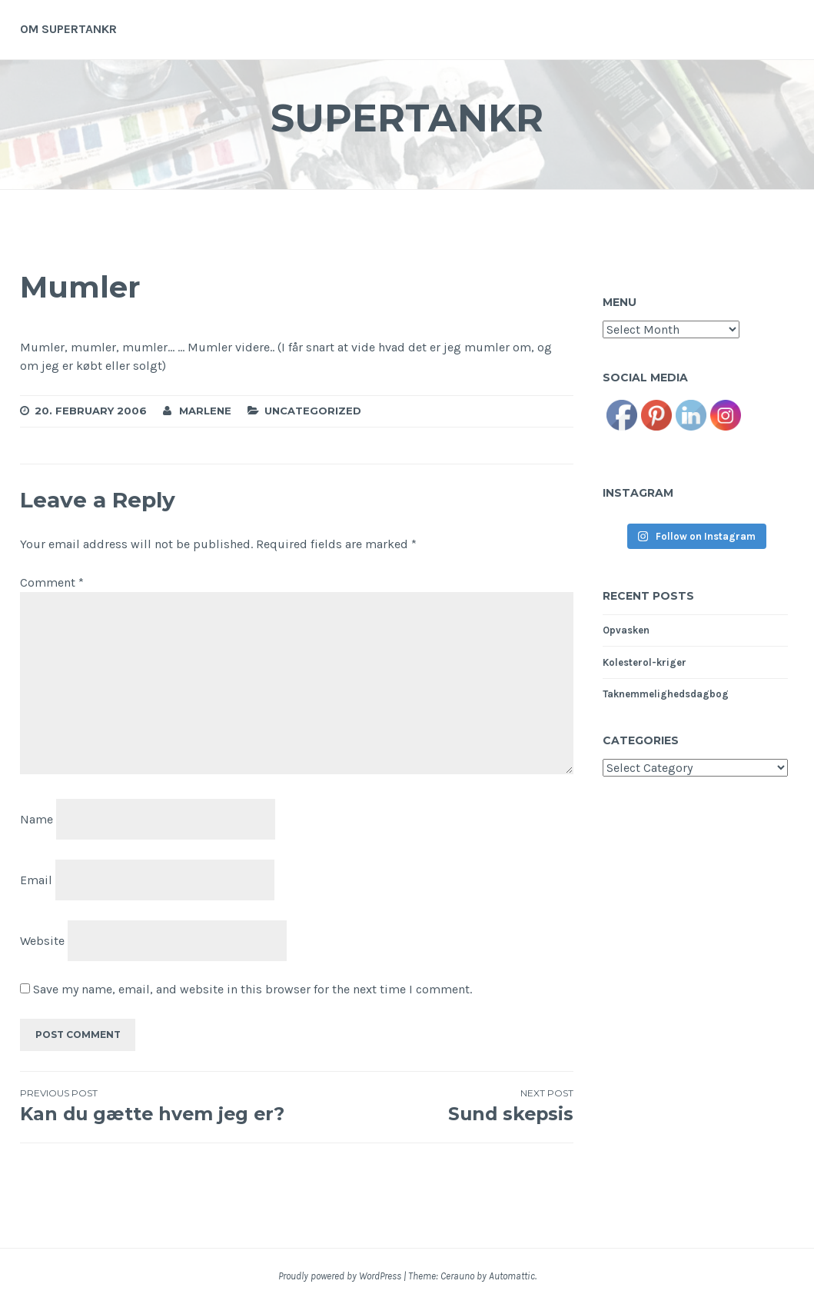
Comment (52, 582)
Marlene (205, 410)
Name (36, 819)
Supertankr (407, 118)
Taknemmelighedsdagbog (666, 694)
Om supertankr (68, 29)
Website (42, 940)
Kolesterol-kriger (644, 662)
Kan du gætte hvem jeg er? (158, 1105)
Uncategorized (312, 410)
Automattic (512, 1276)
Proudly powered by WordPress (339, 1276)
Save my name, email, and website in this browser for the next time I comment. (252, 989)
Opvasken (626, 630)
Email (36, 880)
